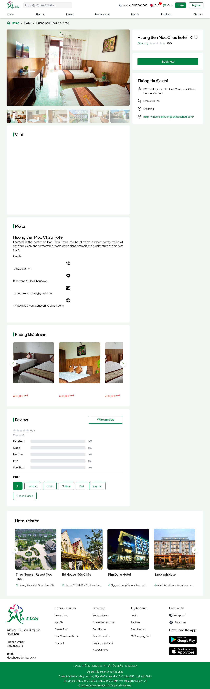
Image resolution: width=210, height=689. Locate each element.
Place (40, 14)
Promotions (61, 615)
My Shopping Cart (140, 636)
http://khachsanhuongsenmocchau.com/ (168, 116)
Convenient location (104, 622)
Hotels (135, 14)
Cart (169, 5)
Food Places (99, 629)
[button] (128, 116)
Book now (168, 61)
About (198, 14)
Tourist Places (100, 615)
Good (16, 447)
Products (166, 14)
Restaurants (102, 14)
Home (10, 14)
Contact (59, 642)
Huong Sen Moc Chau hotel (52, 23)
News (69, 14)
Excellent (18, 441)
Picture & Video (25, 495)
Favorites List (138, 629)
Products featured (103, 642)
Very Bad (18, 467)
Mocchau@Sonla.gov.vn (21, 657)
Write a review (105, 419)
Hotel (27, 23)
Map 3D (59, 622)
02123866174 (148, 101)
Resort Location (101, 636)
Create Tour (61, 629)
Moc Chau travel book (66, 636)
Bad (15, 461)
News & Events (100, 649)
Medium (18, 454)
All (18, 486)
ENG (154, 5)
